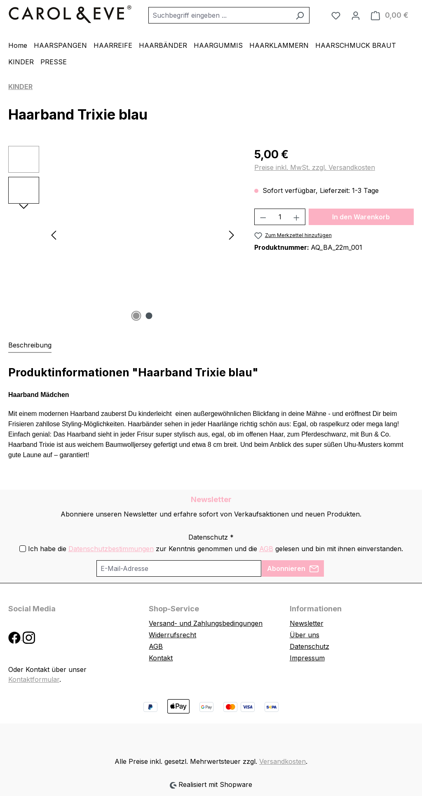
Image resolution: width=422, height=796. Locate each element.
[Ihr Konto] (356, 15)
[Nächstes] (231, 234)
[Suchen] (299, 15)
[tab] (30, 345)
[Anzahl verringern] (263, 217)
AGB (266, 549)
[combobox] (219, 15)
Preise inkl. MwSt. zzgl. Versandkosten (314, 167)
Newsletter (307, 623)
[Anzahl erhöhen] (296, 217)
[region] (123, 234)
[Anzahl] (280, 217)
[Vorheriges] (53, 234)
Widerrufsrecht (172, 635)
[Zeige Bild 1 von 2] (136, 315)
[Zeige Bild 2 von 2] (148, 315)
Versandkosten (282, 761)
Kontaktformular (33, 679)
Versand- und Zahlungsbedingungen (206, 623)
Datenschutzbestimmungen (111, 549)
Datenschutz (309, 646)
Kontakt (161, 658)
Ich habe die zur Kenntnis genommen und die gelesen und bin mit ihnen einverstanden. (215, 549)
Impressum (307, 658)
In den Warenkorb (361, 217)
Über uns (304, 635)
